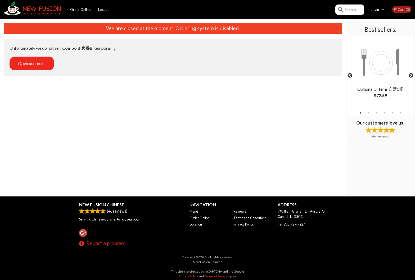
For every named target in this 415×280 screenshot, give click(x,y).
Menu (194, 211)
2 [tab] (368, 113)
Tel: (291, 224)
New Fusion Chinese (101, 204)
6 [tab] (400, 113)
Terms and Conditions (249, 218)
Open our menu (32, 63)
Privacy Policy (243, 224)
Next (411, 75)
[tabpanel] (380, 72)
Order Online (80, 9)
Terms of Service (216, 276)
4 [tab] (384, 113)
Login (375, 9)
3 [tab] (376, 113)
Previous (350, 75)
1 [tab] (360, 113)
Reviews (239, 211)
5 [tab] (392, 113)
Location (104, 9)
